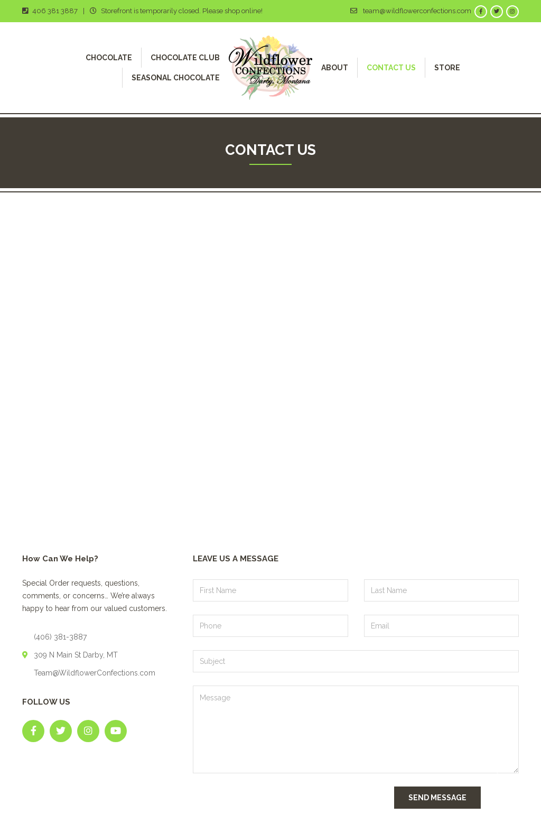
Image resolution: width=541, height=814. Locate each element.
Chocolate (109, 57)
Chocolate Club (185, 57)
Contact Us (391, 67)
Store (447, 67)
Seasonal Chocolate (176, 77)
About (334, 67)
